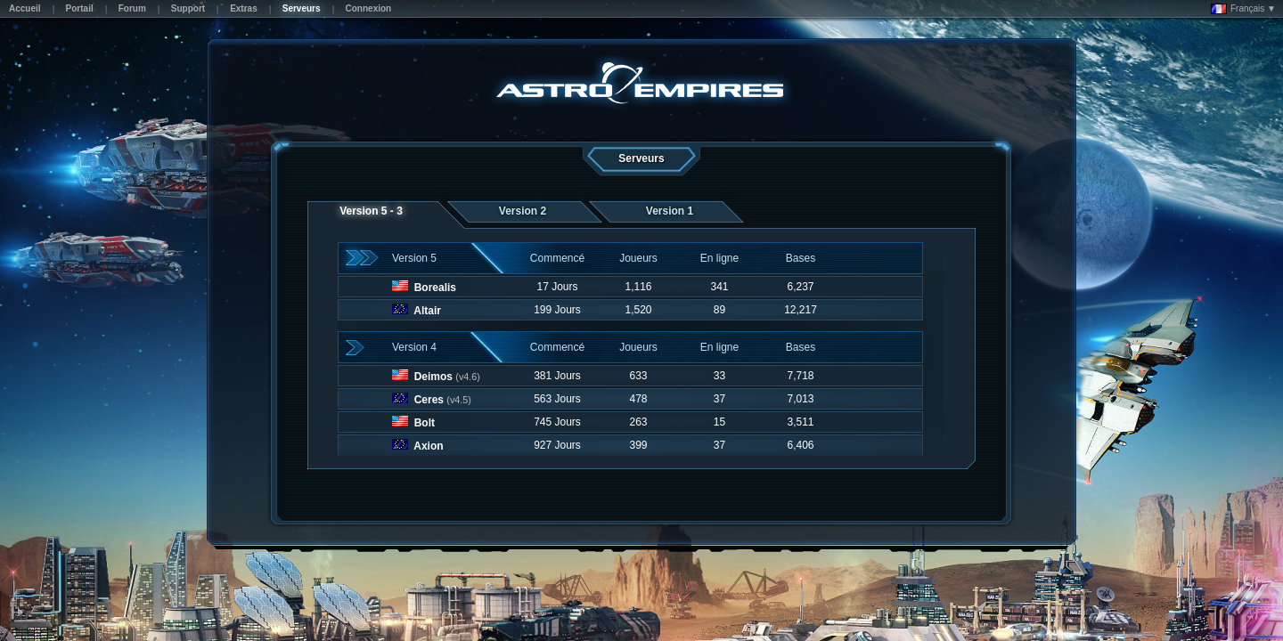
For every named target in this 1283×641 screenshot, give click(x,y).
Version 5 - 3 (371, 211)
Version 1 (669, 211)
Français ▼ (1243, 9)
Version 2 (522, 211)
